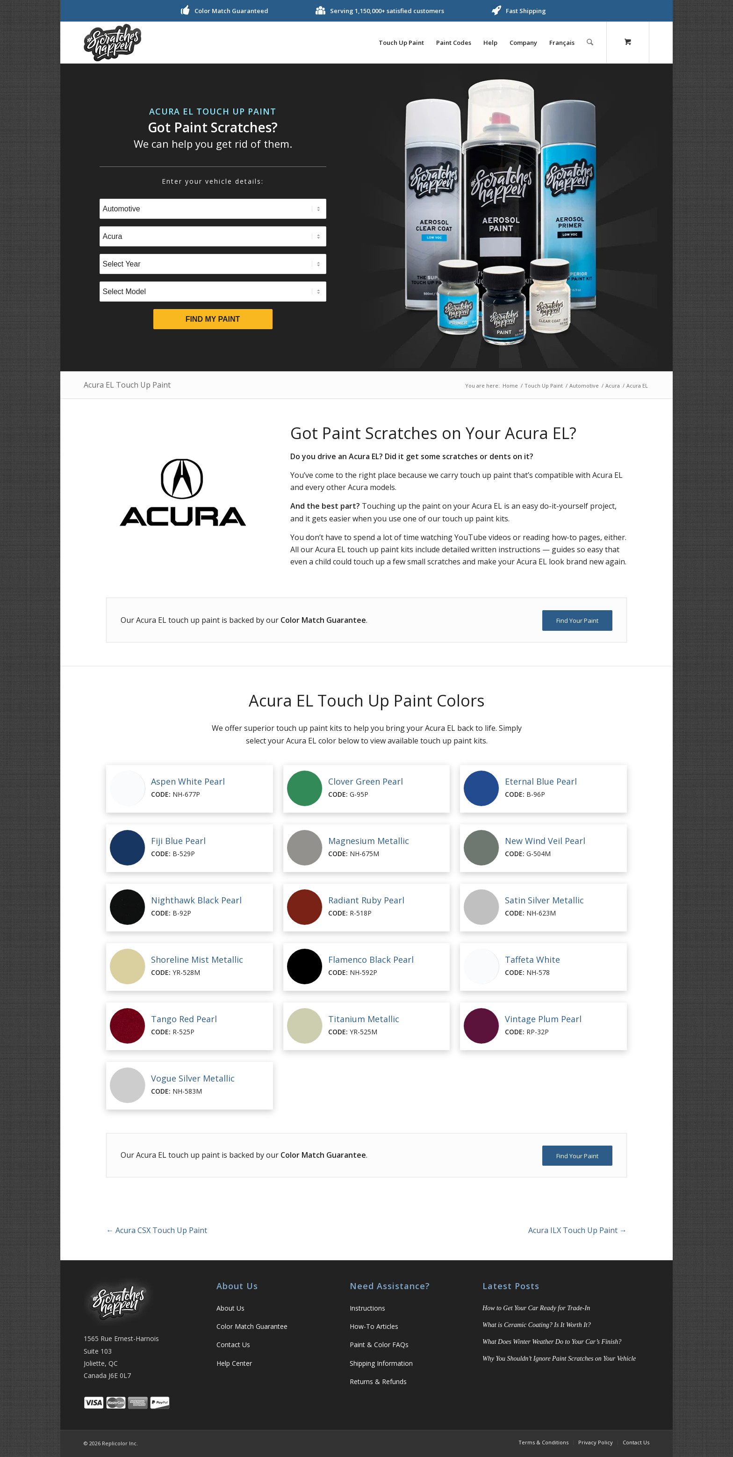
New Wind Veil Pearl (545, 840)
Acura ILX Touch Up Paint (577, 1230)
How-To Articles (374, 1326)
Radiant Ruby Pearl (366, 900)
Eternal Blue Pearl (541, 781)
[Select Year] (213, 264)
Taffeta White (532, 959)
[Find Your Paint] (577, 620)
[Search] (590, 42)
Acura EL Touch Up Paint (127, 385)
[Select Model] (213, 291)
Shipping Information (381, 1363)
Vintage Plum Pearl (543, 1018)
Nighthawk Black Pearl (196, 900)
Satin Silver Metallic (544, 900)
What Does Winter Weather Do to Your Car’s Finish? (551, 1341)
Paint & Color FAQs (379, 1344)
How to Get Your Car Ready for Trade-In (536, 1308)
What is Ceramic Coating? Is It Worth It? (536, 1324)
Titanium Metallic (363, 1018)
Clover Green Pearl (365, 781)
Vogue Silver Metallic (193, 1078)
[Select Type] (213, 209)
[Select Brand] (213, 236)
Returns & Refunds (378, 1381)
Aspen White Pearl (188, 781)
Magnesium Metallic (368, 840)
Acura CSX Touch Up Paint (156, 1230)
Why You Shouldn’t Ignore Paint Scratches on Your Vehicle (559, 1358)
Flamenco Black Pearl (371, 959)
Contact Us (233, 1344)
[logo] (112, 42)
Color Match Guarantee (251, 1326)
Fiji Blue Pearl (178, 840)
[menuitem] (402, 42)
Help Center (234, 1363)
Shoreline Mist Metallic (197, 959)
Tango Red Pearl (184, 1018)
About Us (230, 1308)
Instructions (367, 1308)
